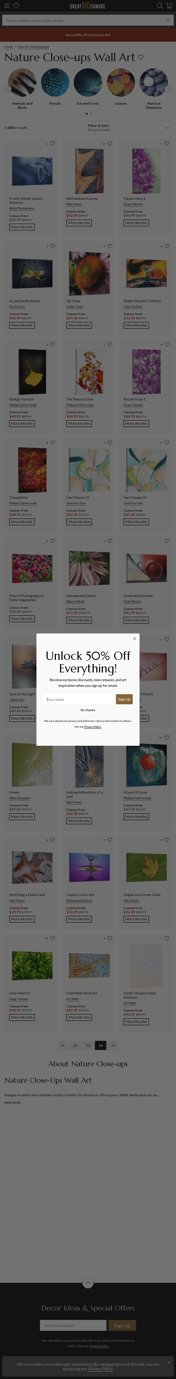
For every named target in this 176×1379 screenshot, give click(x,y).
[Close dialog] (134, 638)
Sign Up (124, 699)
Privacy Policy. (93, 726)
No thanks (88, 710)
